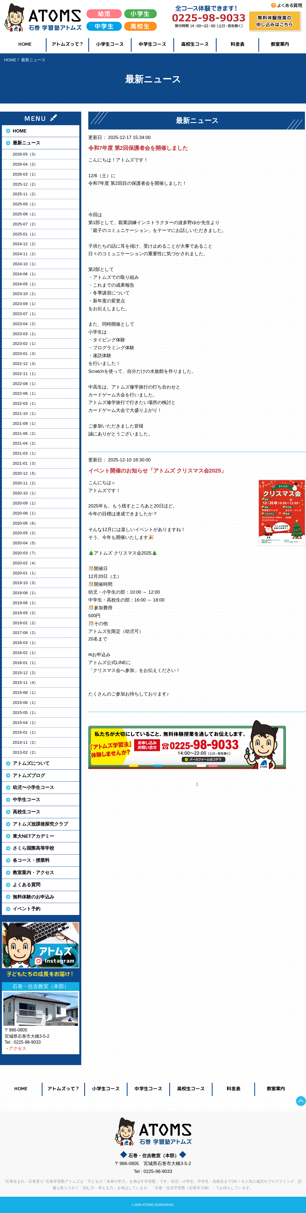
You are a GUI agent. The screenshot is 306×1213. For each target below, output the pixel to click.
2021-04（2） (25, 443)
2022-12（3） (25, 363)
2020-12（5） (25, 473)
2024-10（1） (25, 263)
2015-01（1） (25, 732)
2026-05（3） (25, 154)
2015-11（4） (25, 682)
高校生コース (195, 44)
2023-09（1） (25, 303)
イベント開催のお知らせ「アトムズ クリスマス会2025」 (157, 471)
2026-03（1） (25, 174)
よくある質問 (26, 884)
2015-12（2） (25, 672)
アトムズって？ (67, 44)
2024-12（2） (25, 243)
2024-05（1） (25, 284)
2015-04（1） (25, 722)
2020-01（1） (25, 573)
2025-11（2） (25, 194)
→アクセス (15, 1048)
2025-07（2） (25, 224)
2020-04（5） (25, 543)
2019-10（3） (25, 582)
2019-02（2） (25, 622)
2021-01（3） (25, 463)
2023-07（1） (25, 313)
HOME (25, 44)
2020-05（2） (25, 533)
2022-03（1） (25, 403)
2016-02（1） (25, 652)
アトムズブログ (29, 775)
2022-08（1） (25, 383)
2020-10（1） (25, 493)
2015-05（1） (25, 712)
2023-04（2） (25, 323)
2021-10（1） (25, 413)
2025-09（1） (25, 204)
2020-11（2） (25, 483)
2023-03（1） (25, 333)
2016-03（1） (25, 642)
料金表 (238, 44)
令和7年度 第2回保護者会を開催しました (138, 148)
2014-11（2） (25, 742)
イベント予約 (26, 908)
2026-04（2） (25, 164)
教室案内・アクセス (33, 872)
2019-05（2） (25, 612)
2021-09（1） (25, 423)
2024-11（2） (25, 253)
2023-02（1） (25, 343)
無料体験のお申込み (33, 897)
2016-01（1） (25, 662)
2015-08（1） (25, 692)
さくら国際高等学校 (33, 848)
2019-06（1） (25, 602)
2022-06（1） (25, 393)
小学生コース (110, 44)
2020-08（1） (25, 513)
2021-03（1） (25, 453)
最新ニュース (26, 142)
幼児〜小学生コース (33, 787)
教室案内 (280, 44)
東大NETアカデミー (33, 836)
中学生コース (152, 44)
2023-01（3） (25, 353)
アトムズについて (31, 763)
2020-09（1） (25, 503)
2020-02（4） (25, 563)
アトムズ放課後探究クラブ (40, 824)
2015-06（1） (25, 702)
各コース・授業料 (31, 860)
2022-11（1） (25, 373)
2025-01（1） (25, 234)
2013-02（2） (25, 752)
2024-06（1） (25, 273)
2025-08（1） (25, 214)
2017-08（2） (25, 632)
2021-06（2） (25, 433)
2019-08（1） (25, 592)
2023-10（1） (25, 293)
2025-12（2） (25, 184)
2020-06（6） (25, 523)
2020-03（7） (25, 553)
